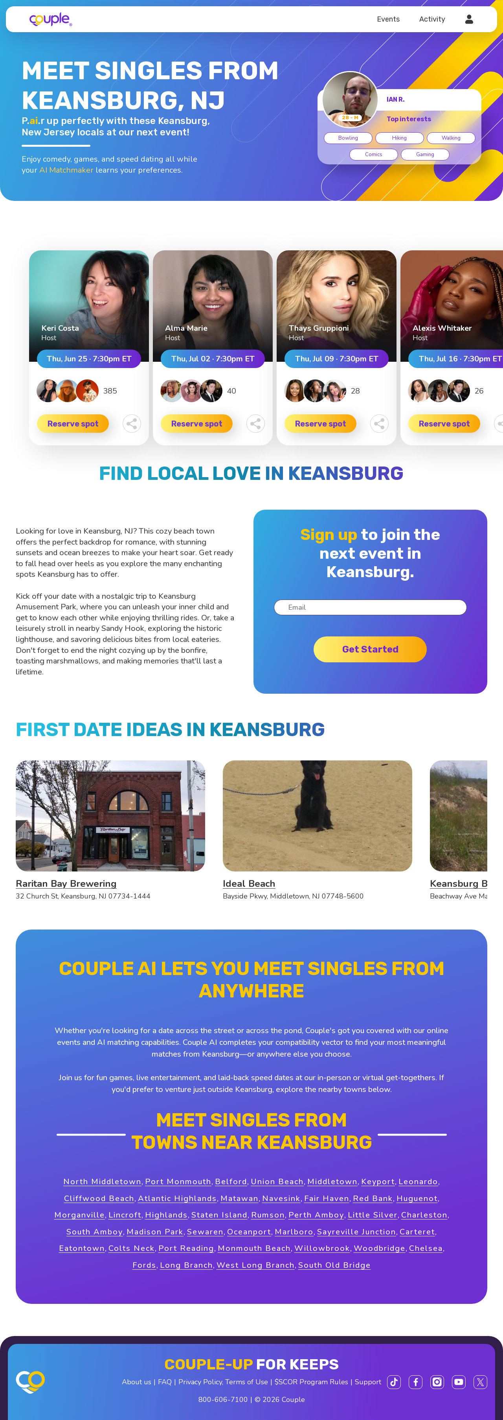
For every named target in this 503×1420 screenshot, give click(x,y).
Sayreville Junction (356, 1232)
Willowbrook (322, 1248)
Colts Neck (131, 1248)
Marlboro (294, 1232)
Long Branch (186, 1265)
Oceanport (249, 1232)
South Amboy (94, 1232)
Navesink (281, 1198)
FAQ (165, 1382)
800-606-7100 (223, 1399)
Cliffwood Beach (99, 1198)
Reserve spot (73, 423)
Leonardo (418, 1181)
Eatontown (82, 1248)
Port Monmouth (178, 1181)
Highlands (166, 1215)
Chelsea (426, 1248)
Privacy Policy (200, 1382)
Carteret (417, 1232)
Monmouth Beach (254, 1248)
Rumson (268, 1215)
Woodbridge (380, 1248)
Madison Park (155, 1232)
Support (368, 1382)
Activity (432, 19)
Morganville (79, 1215)
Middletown (332, 1181)
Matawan (239, 1198)
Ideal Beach (249, 883)
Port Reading (186, 1248)
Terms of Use (246, 1382)
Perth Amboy (316, 1215)
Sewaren (205, 1232)
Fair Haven (326, 1198)
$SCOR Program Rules (311, 1382)
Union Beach (277, 1181)
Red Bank (373, 1198)
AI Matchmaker (66, 170)
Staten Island (219, 1215)
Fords (144, 1265)
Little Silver (373, 1215)
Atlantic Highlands (177, 1198)
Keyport (378, 1181)
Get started (370, 649)
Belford (231, 1181)
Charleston (424, 1215)
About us (136, 1382)
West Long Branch (256, 1265)
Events (388, 19)
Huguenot (417, 1198)
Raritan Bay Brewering (66, 883)
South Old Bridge (334, 1265)
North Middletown (102, 1181)
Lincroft (124, 1215)
